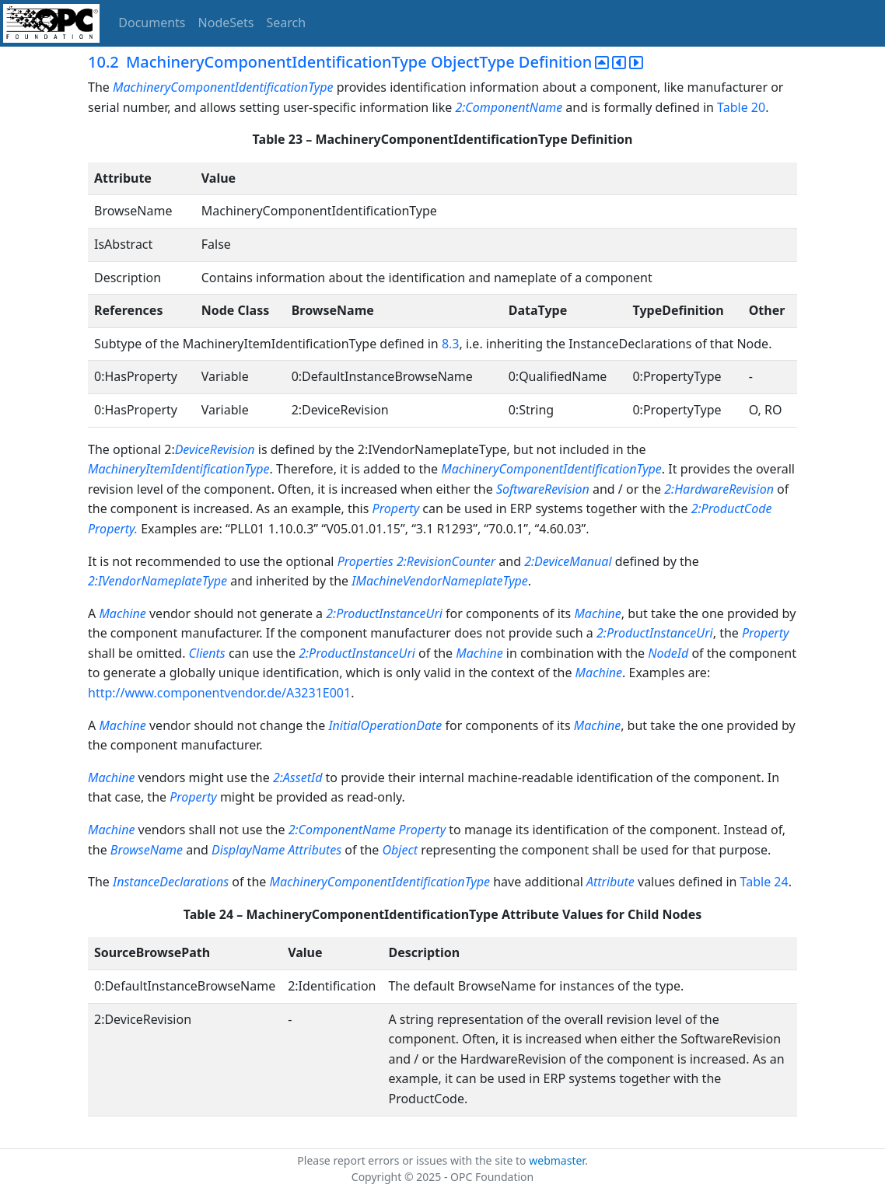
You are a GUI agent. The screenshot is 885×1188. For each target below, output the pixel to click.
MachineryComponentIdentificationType (225, 87)
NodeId (668, 653)
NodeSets (226, 22)
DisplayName (248, 849)
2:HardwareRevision (719, 489)
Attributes (314, 849)
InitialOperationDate (385, 725)
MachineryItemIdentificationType (179, 468)
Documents (151, 22)
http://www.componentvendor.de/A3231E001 (219, 692)
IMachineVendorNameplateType (440, 580)
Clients (207, 653)
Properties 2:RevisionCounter (417, 561)
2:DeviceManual (567, 561)
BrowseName (146, 849)
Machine (122, 613)
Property (398, 508)
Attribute (610, 881)
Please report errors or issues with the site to (413, 1160)
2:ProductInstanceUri (384, 613)
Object (400, 849)
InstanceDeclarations (171, 881)
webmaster (557, 1160)
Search (286, 22)
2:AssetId (297, 777)
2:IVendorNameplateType (159, 580)
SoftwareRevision (542, 489)
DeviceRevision (215, 449)
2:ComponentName (508, 107)
